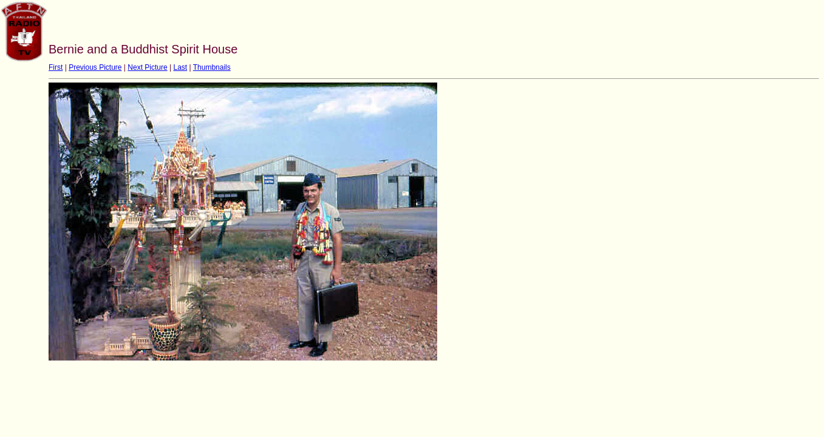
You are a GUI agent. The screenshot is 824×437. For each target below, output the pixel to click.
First (56, 67)
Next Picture (147, 67)
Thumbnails (212, 67)
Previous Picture (95, 67)
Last (180, 67)
